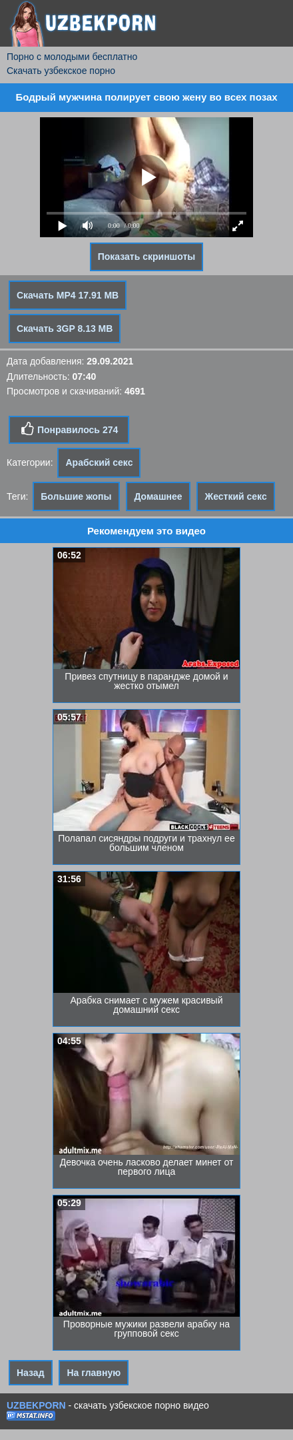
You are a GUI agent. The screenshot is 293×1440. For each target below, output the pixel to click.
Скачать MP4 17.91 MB (68, 295)
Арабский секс (99, 462)
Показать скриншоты (147, 256)
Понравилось (69, 429)
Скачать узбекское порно (61, 70)
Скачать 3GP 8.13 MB (65, 328)
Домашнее (158, 496)
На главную (94, 1372)
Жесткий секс (235, 496)
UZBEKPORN (36, 1405)
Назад (31, 1372)
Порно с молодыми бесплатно (72, 56)
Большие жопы (76, 496)
